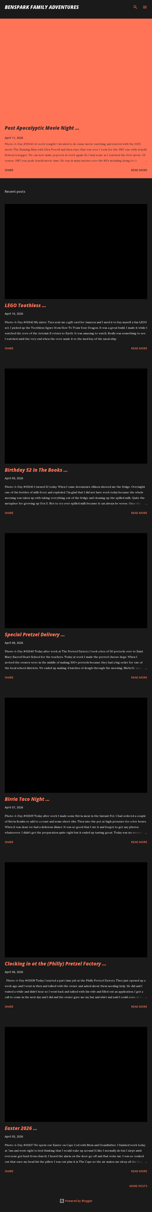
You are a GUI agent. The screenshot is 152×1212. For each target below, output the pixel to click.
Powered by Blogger (76, 1201)
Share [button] (9, 170)
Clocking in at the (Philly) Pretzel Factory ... (55, 963)
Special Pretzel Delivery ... (35, 634)
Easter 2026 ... (21, 1128)
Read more (139, 170)
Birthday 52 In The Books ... (36, 470)
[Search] (135, 7)
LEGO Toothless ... (25, 305)
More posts (138, 1186)
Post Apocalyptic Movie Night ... (42, 128)
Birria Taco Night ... (27, 799)
